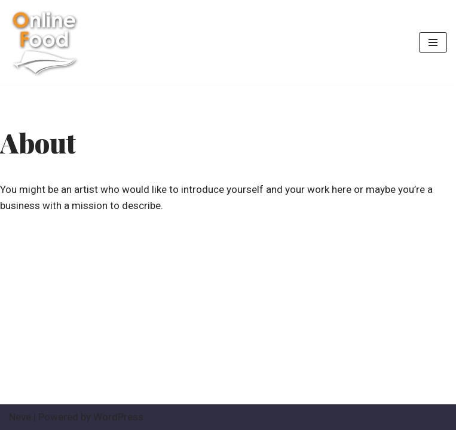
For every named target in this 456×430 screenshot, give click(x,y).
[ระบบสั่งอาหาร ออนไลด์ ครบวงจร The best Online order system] (45, 42)
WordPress (118, 417)
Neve (20, 417)
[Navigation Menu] (433, 42)
